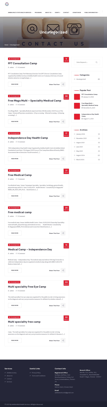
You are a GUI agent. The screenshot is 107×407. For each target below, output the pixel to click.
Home (6, 45)
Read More (14, 84)
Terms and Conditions (38, 375)
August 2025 (88, 143)
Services (9, 381)
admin (12, 67)
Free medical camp (20, 212)
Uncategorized (14, 45)
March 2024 (88, 160)
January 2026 (88, 134)
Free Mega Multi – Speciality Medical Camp (34, 100)
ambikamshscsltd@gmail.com (64, 392)
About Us (48, 12)
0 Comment (21, 67)
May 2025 (88, 151)
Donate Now (77, 12)
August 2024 (88, 155)
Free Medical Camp (20, 175)
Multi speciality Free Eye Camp (27, 286)
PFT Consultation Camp (22, 63)
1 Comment (21, 179)
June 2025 (88, 147)
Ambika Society (11, 372)
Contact (66, 12)
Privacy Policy (36, 372)
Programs (38, 12)
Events (57, 12)
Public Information (91, 12)
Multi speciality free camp (24, 321)
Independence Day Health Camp (28, 137)
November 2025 (88, 138)
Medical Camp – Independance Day (30, 249)
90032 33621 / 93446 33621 (64, 387)
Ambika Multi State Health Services (19, 12)
